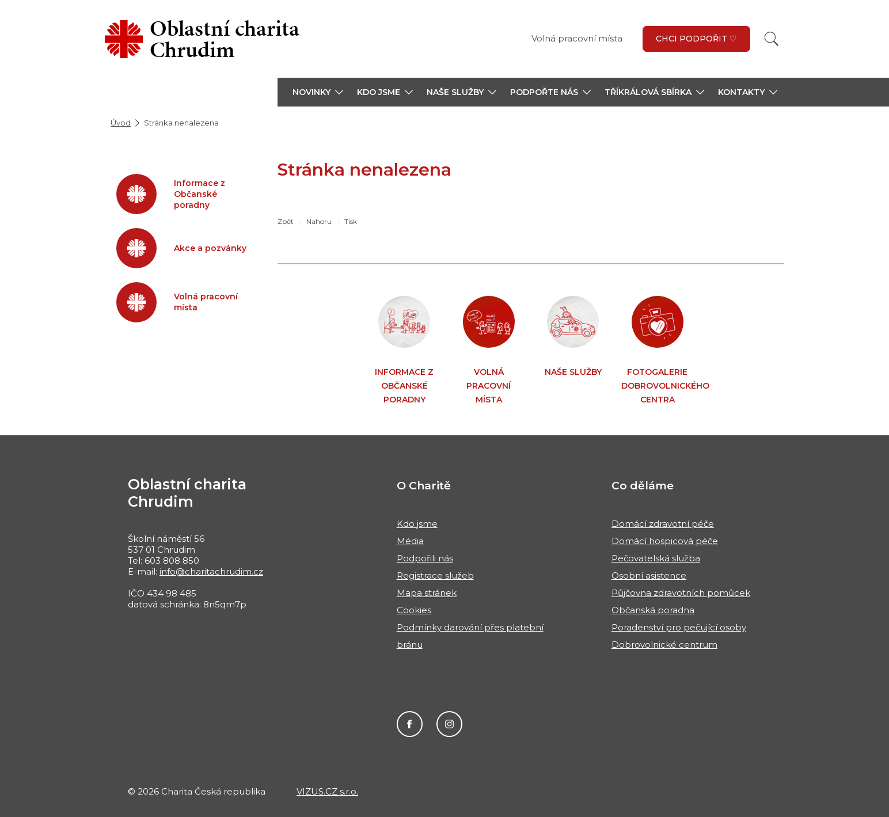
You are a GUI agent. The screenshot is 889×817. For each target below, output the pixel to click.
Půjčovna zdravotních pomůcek (680, 592)
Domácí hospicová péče (664, 540)
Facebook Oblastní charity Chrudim (410, 724)
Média (410, 540)
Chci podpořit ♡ (696, 38)
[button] (318, 92)
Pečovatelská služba (655, 558)
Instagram (449, 724)
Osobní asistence (648, 575)
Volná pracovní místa (576, 38)
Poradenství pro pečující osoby (678, 627)
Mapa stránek (427, 592)
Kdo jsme (417, 523)
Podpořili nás (425, 558)
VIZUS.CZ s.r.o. (327, 791)
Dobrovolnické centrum (664, 644)
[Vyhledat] (771, 39)
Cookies (414, 610)
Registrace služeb (435, 575)
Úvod (121, 122)
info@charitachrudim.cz (211, 571)
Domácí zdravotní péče (662, 523)
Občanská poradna (652, 610)
